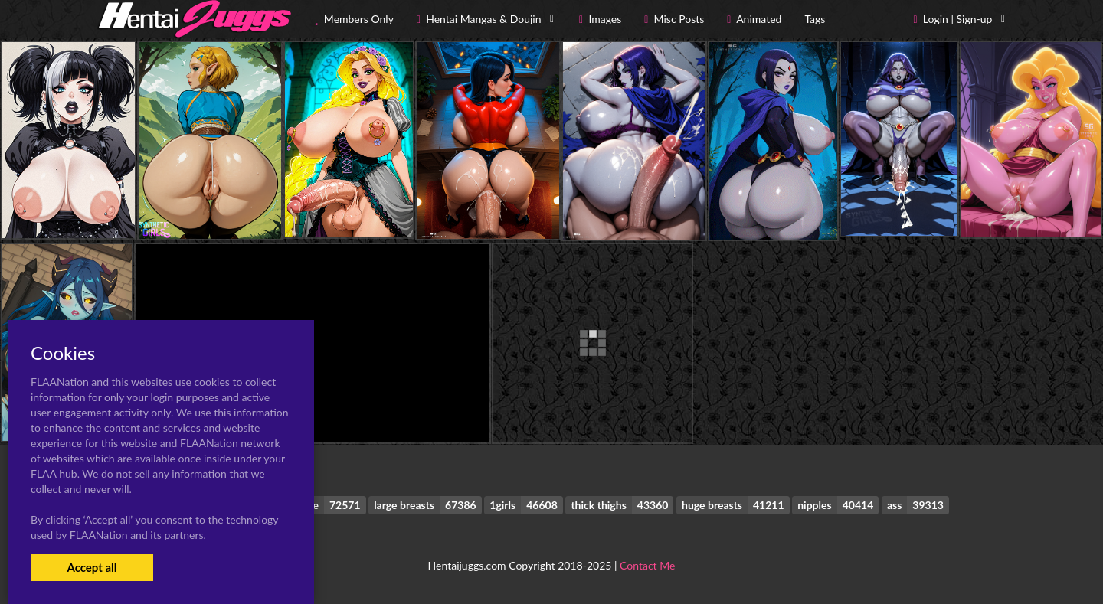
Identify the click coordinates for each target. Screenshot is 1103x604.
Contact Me (647, 565)
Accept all (91, 567)
